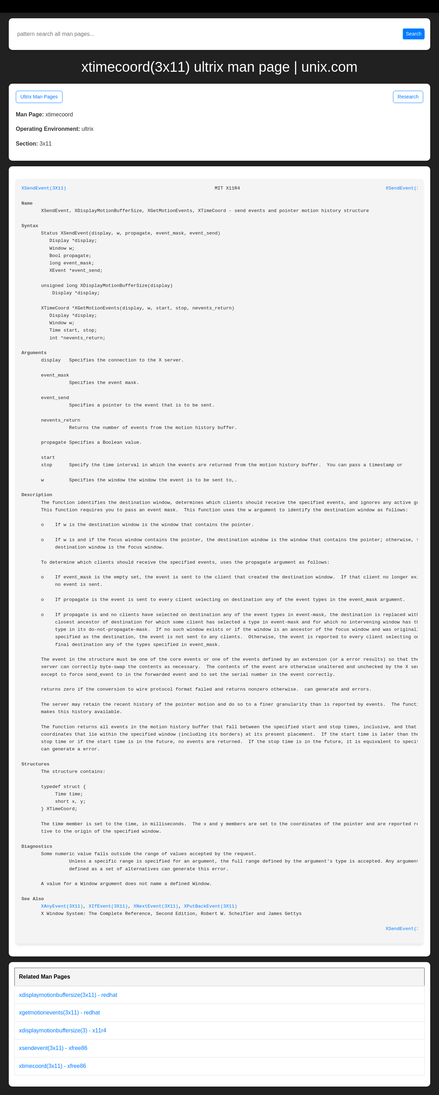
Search (413, 34)
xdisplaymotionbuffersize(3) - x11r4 (62, 1030)
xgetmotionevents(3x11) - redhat (59, 1013)
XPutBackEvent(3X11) (210, 906)
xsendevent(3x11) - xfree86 (53, 1048)
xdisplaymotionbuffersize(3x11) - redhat (68, 995)
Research (408, 97)
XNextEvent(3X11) (155, 906)
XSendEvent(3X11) (43, 188)
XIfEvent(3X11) (108, 906)
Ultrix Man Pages (39, 97)
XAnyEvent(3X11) (62, 906)
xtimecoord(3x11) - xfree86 (52, 1066)
